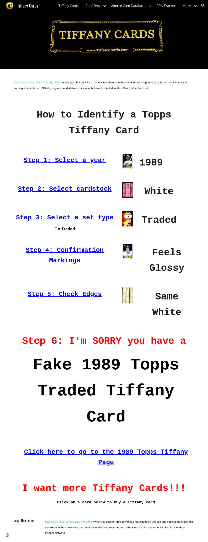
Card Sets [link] (93, 5)
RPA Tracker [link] (166, 5)
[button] (203, 6)
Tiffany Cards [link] (68, 5)
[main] (104, 85)
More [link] (186, 5)
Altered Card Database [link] (128, 5)
